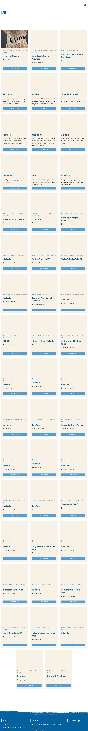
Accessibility (6, 724)
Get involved (48, 5)
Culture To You (77, 5)
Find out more (11, 109)
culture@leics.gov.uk (37, 728)
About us (31, 5)
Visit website (11, 68)
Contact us (69, 5)
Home (25, 5)
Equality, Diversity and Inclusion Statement (14, 727)
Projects (39, 5)
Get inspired (59, 5)
